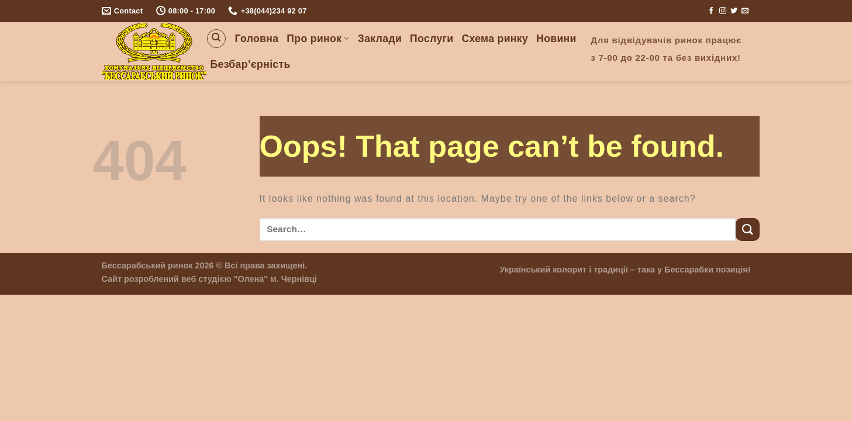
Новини (556, 38)
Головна (257, 38)
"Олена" (251, 279)
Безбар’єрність (251, 64)
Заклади (380, 38)
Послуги (431, 38)
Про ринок (318, 38)
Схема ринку (494, 38)
